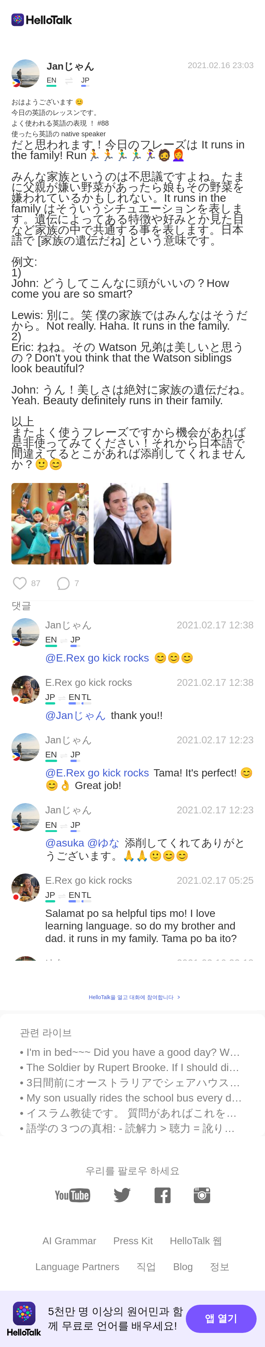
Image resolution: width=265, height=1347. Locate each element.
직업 (146, 1266)
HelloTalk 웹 (196, 1241)
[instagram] (202, 1195)
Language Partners (77, 1266)
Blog (183, 1266)
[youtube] (72, 1195)
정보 (220, 1266)
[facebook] (163, 1195)
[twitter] (122, 1195)
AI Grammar (69, 1241)
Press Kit (133, 1241)
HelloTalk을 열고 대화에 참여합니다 (131, 997)
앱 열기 (221, 1318)
